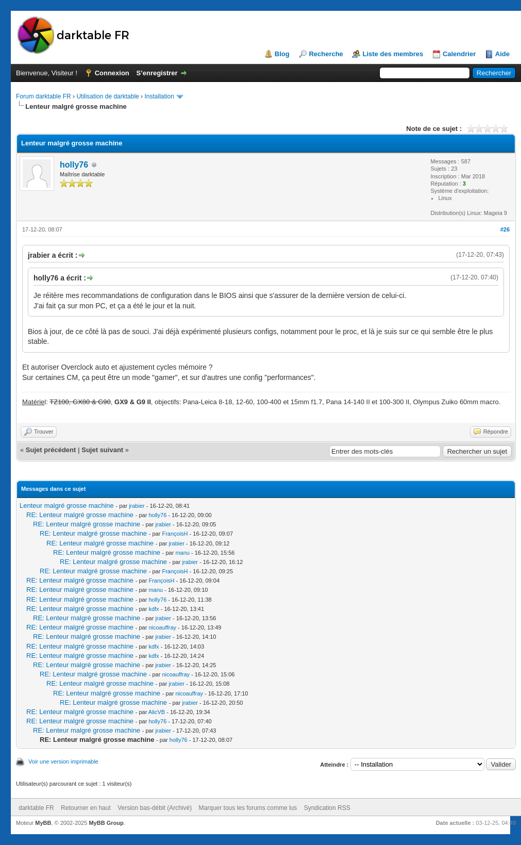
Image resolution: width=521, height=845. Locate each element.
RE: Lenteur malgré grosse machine (79, 515)
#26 (505, 229)
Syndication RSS (327, 807)
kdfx (153, 609)
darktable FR (36, 807)
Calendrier (459, 54)
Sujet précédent (51, 450)
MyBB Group (106, 823)
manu (182, 553)
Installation (159, 96)
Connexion (112, 73)
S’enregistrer (156, 73)
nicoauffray (162, 627)
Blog (282, 54)
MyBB (43, 823)
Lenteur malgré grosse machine (67, 505)
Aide (502, 54)
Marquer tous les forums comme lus (248, 807)
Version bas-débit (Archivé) (154, 807)
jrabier (137, 506)
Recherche (326, 54)
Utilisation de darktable (107, 96)
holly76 (74, 164)
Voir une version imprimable (63, 761)
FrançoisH (175, 534)
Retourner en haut (86, 807)
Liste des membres (392, 54)
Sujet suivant (102, 450)
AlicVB (156, 712)
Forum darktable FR (43, 96)
